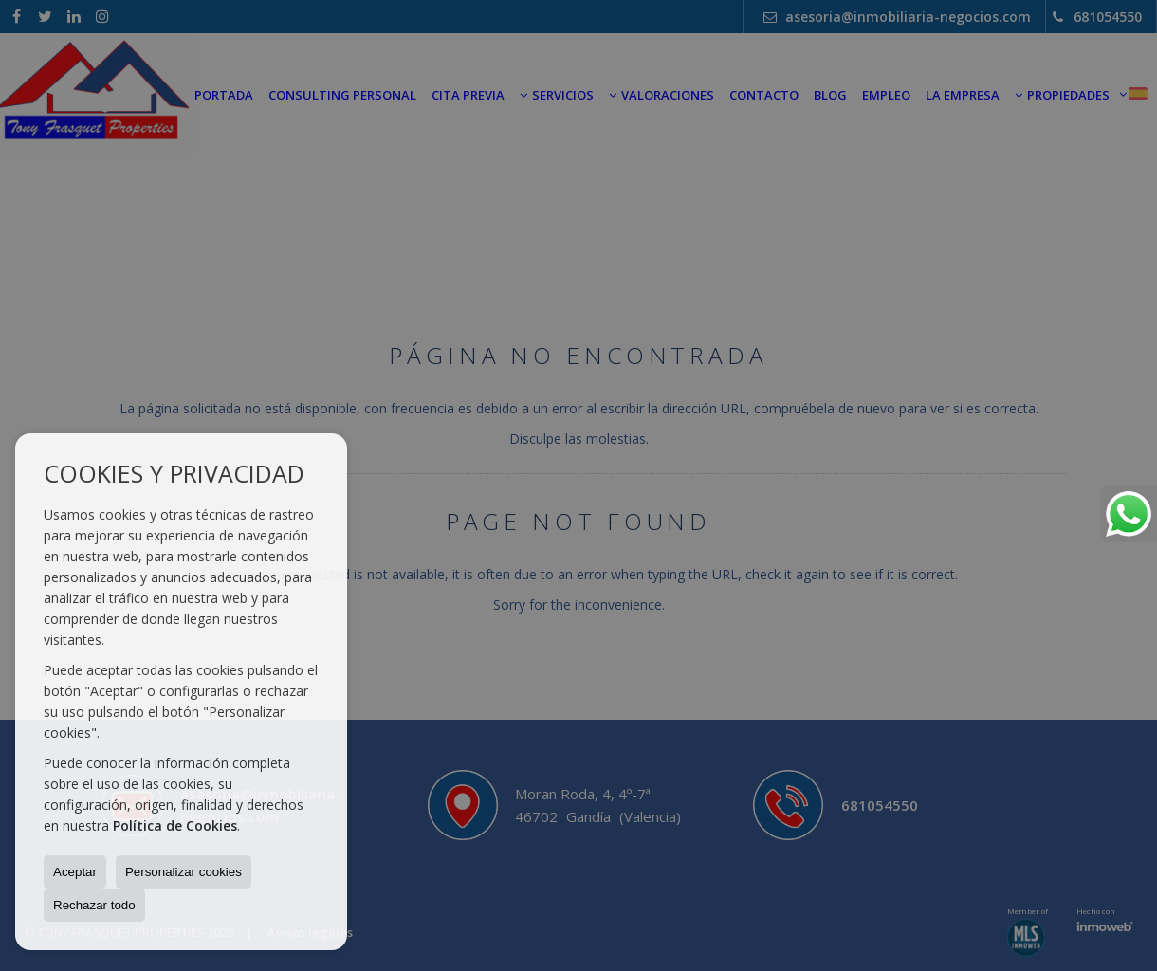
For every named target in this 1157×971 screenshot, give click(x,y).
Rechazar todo (94, 905)
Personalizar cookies (183, 872)
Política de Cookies (175, 825)
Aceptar (75, 872)
